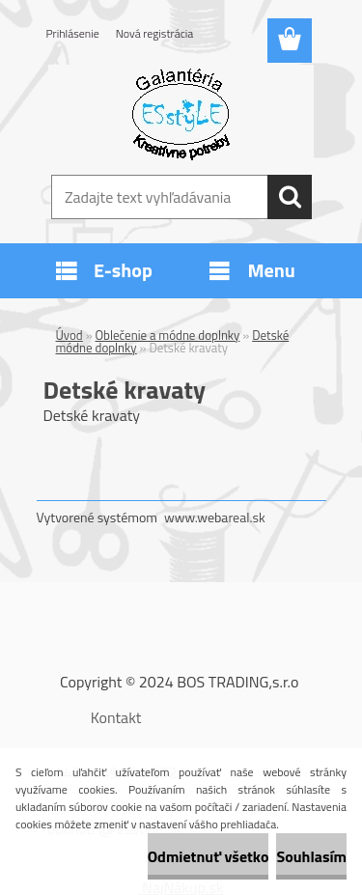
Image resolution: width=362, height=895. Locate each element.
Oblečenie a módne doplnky (168, 335)
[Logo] (181, 113)
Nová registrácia (155, 33)
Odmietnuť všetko (208, 856)
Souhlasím (311, 856)
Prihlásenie (72, 33)
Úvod (69, 335)
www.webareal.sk (214, 517)
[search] (289, 197)
